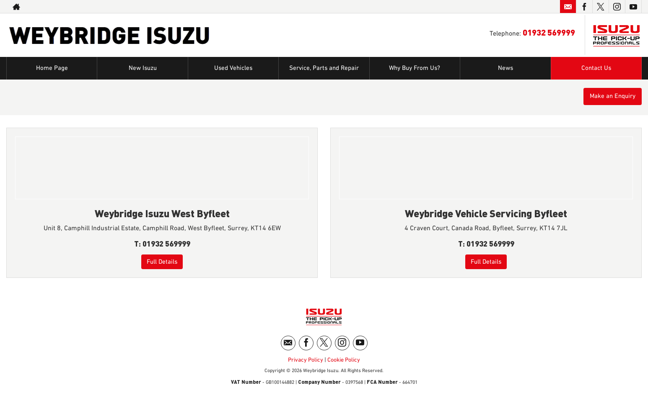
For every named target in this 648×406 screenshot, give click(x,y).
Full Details (162, 261)
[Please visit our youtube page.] (633, 6)
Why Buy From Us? (414, 68)
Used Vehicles (233, 68)
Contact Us (596, 68)
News (505, 68)
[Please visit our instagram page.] (617, 6)
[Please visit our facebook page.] (584, 6)
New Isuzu (142, 68)
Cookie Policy (343, 363)
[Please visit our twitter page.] (600, 6)
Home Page (52, 68)
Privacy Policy (305, 363)
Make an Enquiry (610, 97)
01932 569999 (549, 32)
